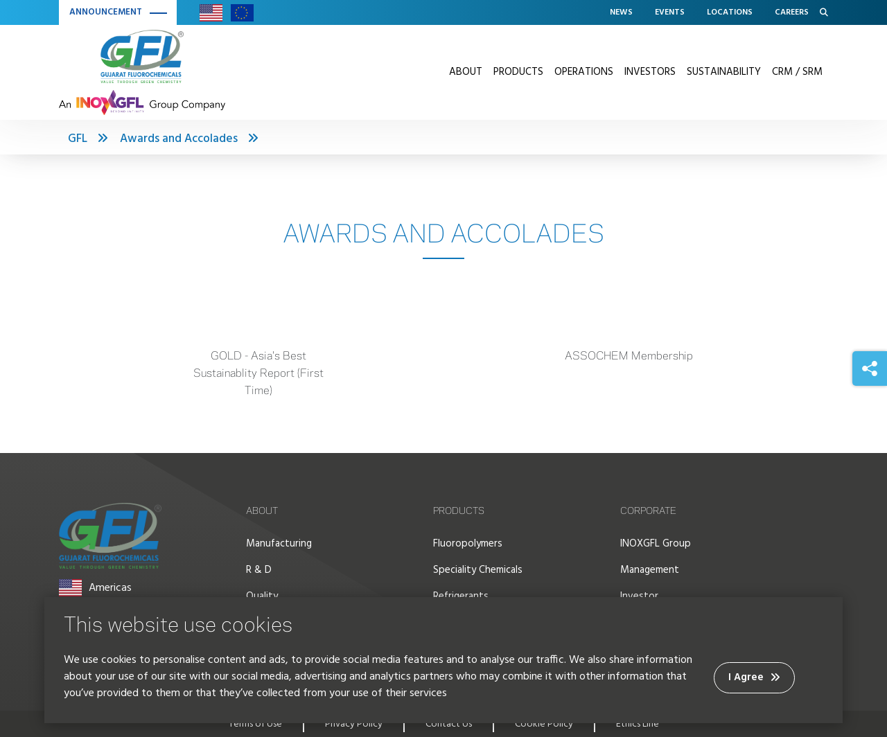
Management (649, 570)
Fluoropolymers (467, 543)
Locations (730, 12)
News (621, 12)
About (465, 72)
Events (670, 12)
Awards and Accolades (179, 139)
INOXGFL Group (655, 543)
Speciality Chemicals (477, 570)
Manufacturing (279, 543)
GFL (77, 139)
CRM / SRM (797, 72)
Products (518, 72)
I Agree (754, 677)
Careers (792, 12)
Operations (583, 72)
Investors (650, 72)
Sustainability (724, 72)
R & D (259, 570)
